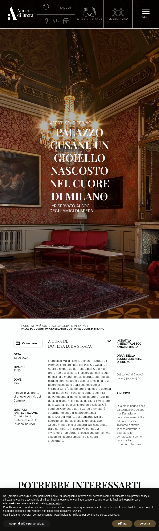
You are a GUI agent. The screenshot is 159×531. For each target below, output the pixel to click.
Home (25, 325)
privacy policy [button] (139, 495)
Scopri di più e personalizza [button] (26, 523)
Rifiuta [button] (122, 523)
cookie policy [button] (53, 503)
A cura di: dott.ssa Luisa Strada (70, 344)
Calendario (26, 343)
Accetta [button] (145, 523)
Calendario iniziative (72, 325)
